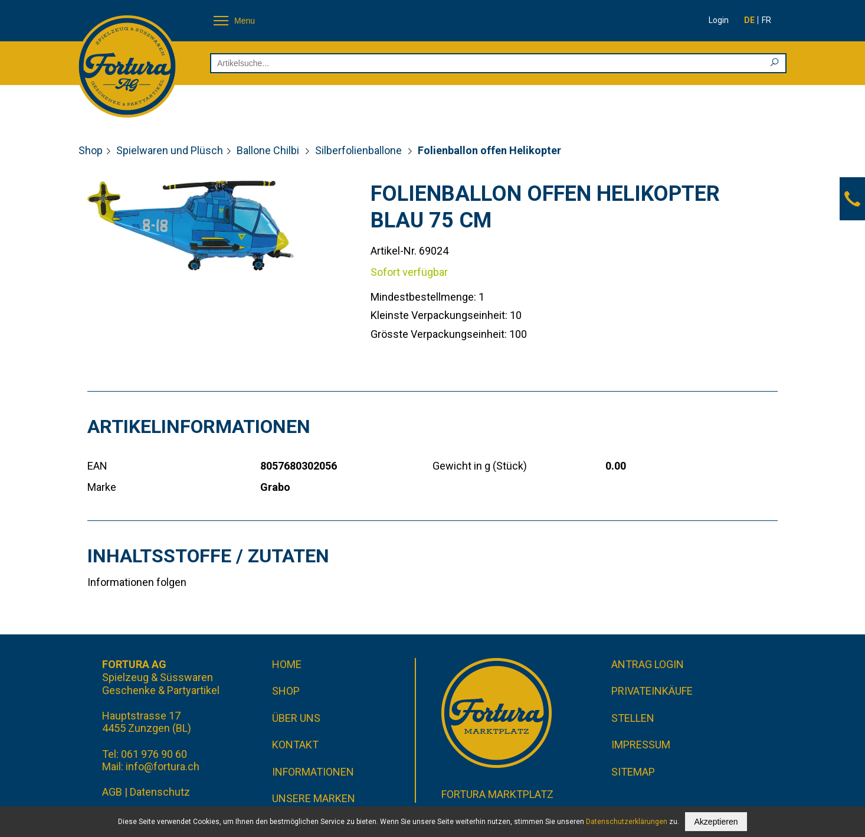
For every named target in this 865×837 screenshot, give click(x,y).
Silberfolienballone (359, 150)
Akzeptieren (716, 821)
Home (287, 664)
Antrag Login (647, 664)
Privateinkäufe (652, 691)
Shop (90, 150)
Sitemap (633, 772)
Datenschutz (160, 792)
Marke (101, 487)
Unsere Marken (313, 798)
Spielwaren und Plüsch (169, 150)
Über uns (296, 718)
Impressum (640, 744)
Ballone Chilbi (269, 150)
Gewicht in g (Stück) (479, 466)
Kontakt (295, 744)
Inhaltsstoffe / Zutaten (208, 556)
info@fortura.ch (162, 766)
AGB (112, 792)
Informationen (313, 772)
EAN (97, 466)
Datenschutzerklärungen (626, 822)
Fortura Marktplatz (497, 794)
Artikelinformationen (198, 426)
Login (719, 20)
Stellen (632, 718)
